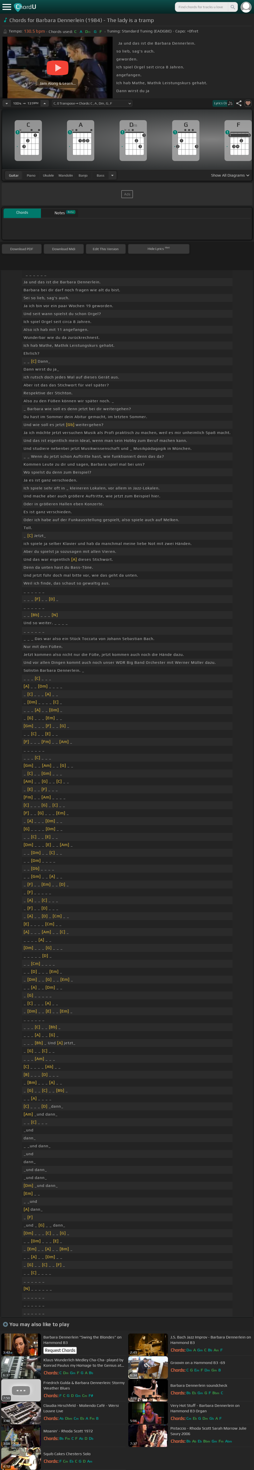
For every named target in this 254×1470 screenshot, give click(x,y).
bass (100, 175)
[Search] (232, 7)
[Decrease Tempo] (6, 103)
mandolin (66, 175)
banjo (83, 175)
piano (31, 175)
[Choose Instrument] (112, 175)
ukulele (48, 175)
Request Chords (60, 1350)
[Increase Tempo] (44, 103)
